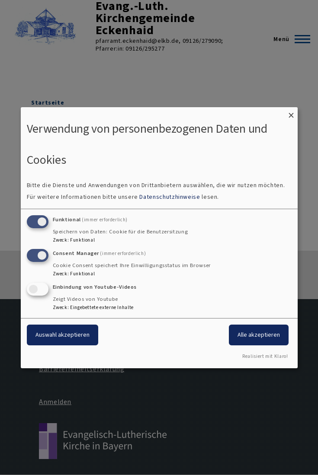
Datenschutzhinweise (169, 197)
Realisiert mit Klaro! (265, 356)
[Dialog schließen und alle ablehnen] (291, 112)
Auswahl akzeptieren (62, 335)
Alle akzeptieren (259, 335)
